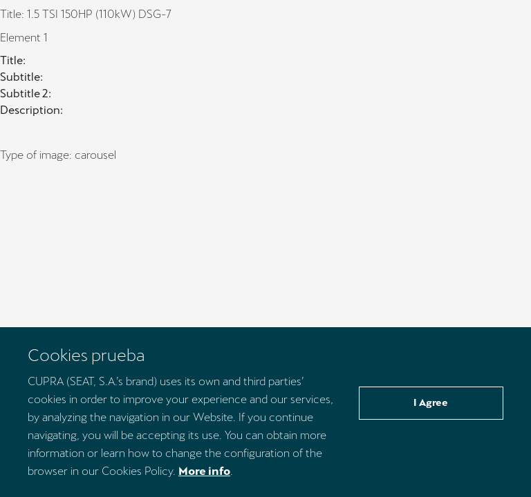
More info (204, 471)
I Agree (430, 402)
